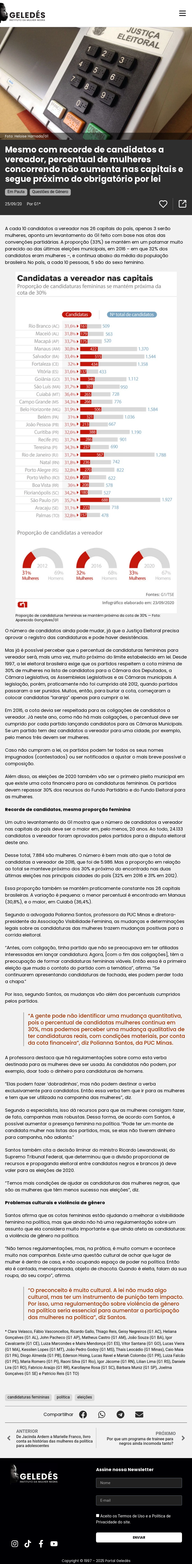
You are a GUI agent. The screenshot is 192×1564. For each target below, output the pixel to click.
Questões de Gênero (50, 191)
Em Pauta (16, 191)
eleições (84, 1396)
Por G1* (33, 203)
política (63, 1396)
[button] (83, 1414)
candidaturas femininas (28, 1396)
